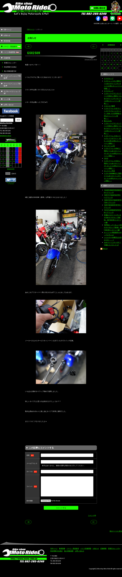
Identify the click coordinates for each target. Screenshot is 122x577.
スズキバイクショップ (12, 92)
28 (4, 165)
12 (20, 153)
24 (14, 161)
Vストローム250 (109, 146)
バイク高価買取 (9, 52)
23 (10, 161)
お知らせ (7, 35)
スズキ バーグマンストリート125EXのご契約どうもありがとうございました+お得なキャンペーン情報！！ (113, 98)
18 (17, 157)
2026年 (9, 169)
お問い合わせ (9, 105)
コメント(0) (92, 515)
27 (1, 165)
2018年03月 (111, 45)
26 (20, 161)
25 (17, 161)
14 (4, 157)
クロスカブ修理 (109, 106)
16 (10, 157)
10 (14, 153)
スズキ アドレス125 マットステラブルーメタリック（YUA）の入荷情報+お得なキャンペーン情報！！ (112, 113)
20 (1, 161)
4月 (13, 169)
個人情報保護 (68, 551)
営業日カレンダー (10, 63)
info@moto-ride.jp (5, 136)
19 (20, 157)
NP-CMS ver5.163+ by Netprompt (10, 183)
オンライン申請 (109, 171)
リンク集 (7, 99)
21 (4, 161)
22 (7, 161)
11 (17, 153)
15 (7, 157)
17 (14, 157)
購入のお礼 (108, 121)
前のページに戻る (116, 531)
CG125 (106, 158)
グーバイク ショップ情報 (12, 85)
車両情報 (7, 41)
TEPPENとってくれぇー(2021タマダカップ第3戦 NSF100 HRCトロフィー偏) (113, 227)
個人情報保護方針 (10, 71)
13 (1, 157)
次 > (93, 46)
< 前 (28, 46)
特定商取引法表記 (10, 67)
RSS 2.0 (103, 249)
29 (7, 165)
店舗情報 (7, 58)
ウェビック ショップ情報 (12, 77)
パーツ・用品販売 (10, 46)
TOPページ (7, 30)
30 (10, 165)
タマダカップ (108, 78)
